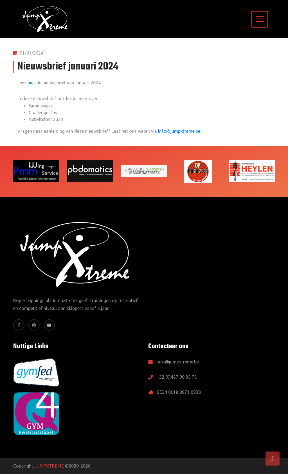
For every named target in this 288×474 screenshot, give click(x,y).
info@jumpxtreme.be (179, 131)
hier (31, 82)
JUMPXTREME (49, 465)
